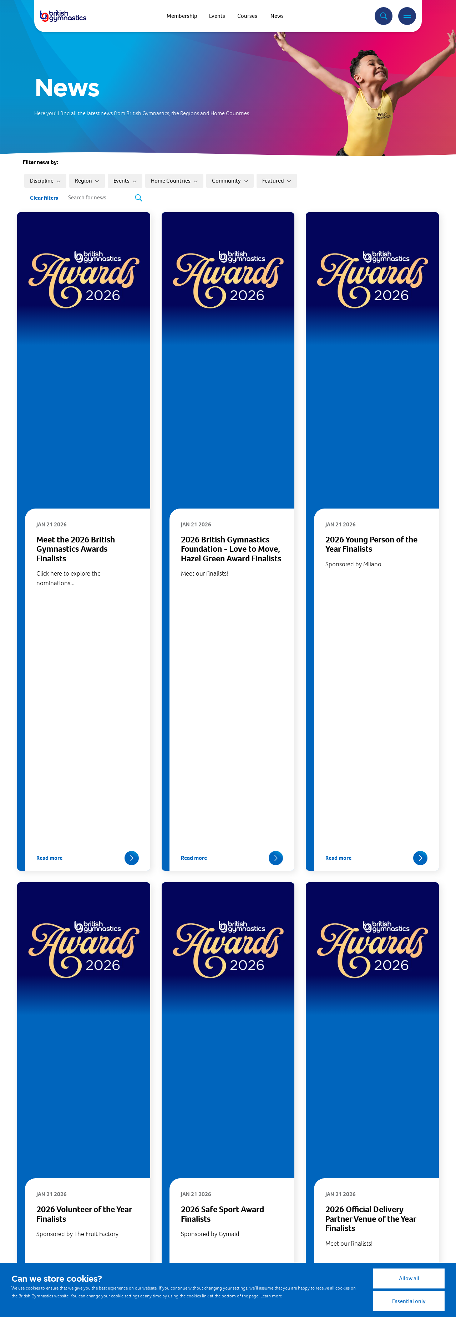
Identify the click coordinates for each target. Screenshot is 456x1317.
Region (87, 180)
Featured (276, 180)
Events (125, 180)
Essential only (409, 1301)
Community (230, 180)
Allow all (409, 1278)
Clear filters (44, 197)
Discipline (45, 180)
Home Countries (174, 180)
